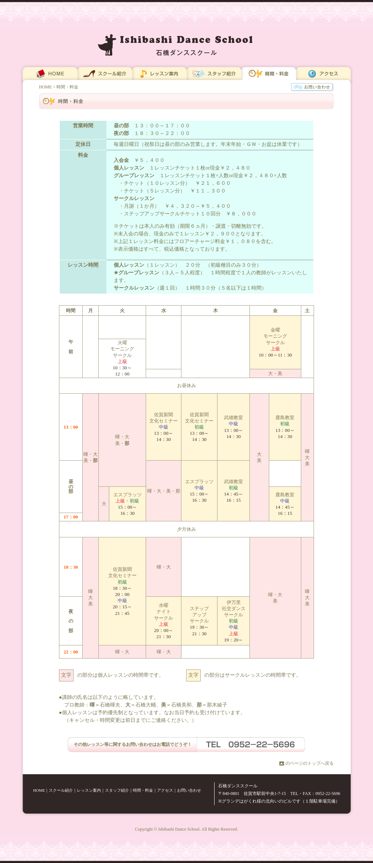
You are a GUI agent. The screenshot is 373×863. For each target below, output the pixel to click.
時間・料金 (143, 790)
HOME (45, 87)
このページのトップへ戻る (307, 763)
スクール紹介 (61, 790)
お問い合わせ (189, 790)
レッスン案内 (89, 790)
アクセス (165, 790)
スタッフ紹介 (117, 790)
